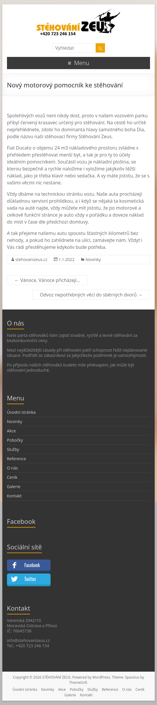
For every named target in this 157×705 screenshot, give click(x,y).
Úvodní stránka (21, 412)
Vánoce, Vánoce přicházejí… (47, 280)
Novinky (93, 259)
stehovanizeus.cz (31, 259)
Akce (11, 431)
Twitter (30, 578)
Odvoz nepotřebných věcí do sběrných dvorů (91, 295)
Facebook (32, 565)
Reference (16, 458)
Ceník (12, 477)
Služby (13, 449)
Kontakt (14, 496)
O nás (12, 468)
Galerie (13, 486)
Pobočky (15, 440)
